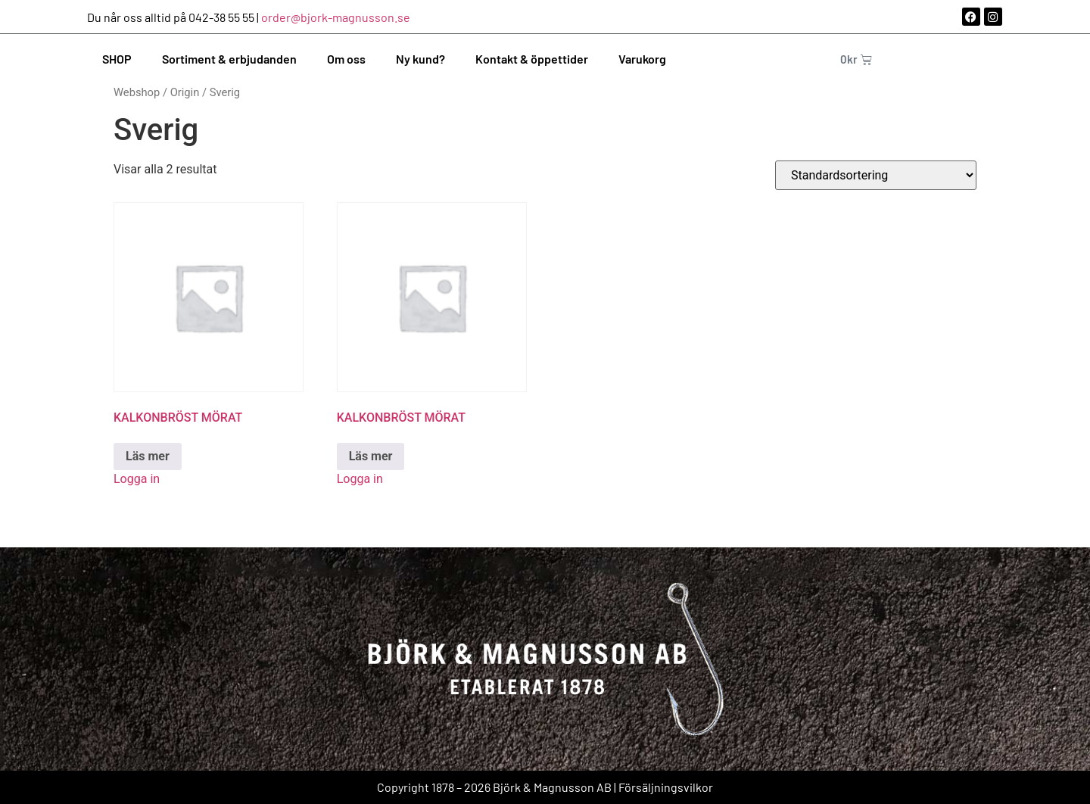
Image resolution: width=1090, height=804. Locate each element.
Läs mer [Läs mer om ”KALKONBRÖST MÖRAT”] (148, 456)
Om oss (346, 58)
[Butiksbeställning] (875, 175)
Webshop (137, 92)
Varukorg (642, 58)
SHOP (117, 58)
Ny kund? (420, 58)
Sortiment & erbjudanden (229, 58)
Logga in (137, 479)
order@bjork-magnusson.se (335, 17)
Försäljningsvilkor (665, 787)
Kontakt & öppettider (531, 58)
